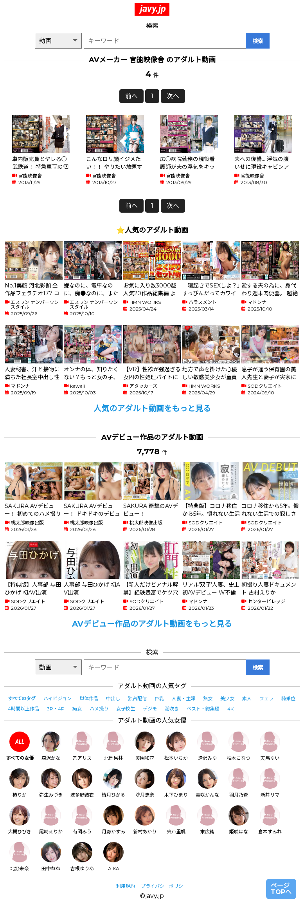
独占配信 (137, 698)
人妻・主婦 (183, 698)
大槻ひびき (19, 820)
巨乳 (159, 698)
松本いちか (176, 746)
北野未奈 (19, 856)
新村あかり (144, 820)
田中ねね (51, 856)
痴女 (77, 709)
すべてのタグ (22, 698)
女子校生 (125, 709)
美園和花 (145, 746)
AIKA (113, 856)
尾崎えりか (51, 820)
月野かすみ (113, 820)
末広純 (207, 820)
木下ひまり (176, 783)
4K (230, 709)
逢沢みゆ (207, 746)
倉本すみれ (270, 820)
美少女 (227, 698)
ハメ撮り (99, 709)
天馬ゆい (270, 746)
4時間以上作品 (23, 709)
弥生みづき (51, 783)
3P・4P (56, 709)
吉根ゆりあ (82, 856)
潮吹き (172, 709)
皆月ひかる (113, 783)
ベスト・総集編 (203, 709)
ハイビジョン (57, 698)
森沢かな (51, 746)
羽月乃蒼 (238, 783)
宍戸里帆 (176, 820)
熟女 (207, 698)
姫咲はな (238, 820)
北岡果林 (113, 746)
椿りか (19, 783)
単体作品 (88, 698)
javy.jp (153, 8)
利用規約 (125, 886)
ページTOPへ (281, 889)
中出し (113, 698)
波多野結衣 (82, 783)
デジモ (150, 709)
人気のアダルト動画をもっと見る (152, 408)
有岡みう (82, 820)
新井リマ (270, 783)
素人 (247, 698)
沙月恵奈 (145, 783)
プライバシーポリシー (164, 886)
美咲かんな (207, 783)
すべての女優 (20, 746)
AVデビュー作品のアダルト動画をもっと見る (152, 624)
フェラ (266, 698)
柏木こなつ (238, 746)
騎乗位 (288, 698)
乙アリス (82, 746)
